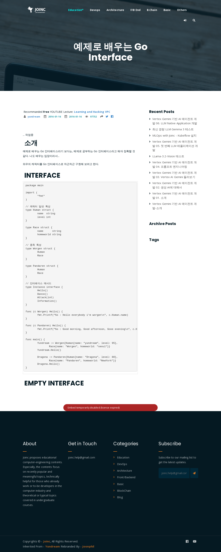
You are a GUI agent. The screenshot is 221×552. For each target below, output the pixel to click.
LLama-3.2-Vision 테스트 (168, 156)
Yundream (53, 546)
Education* (76, 10)
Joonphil (88, 546)
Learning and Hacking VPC (92, 112)
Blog (120, 497)
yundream (32, 116)
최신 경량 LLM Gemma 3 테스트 (173, 129)
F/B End (135, 10)
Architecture (115, 10)
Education (123, 457)
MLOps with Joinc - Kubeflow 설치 (174, 135)
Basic (167, 10)
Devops (95, 10)
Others (182, 10)
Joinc (46, 541)
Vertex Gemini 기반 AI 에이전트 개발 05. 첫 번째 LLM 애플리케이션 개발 (175, 146)
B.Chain (152, 10)
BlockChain (124, 490)
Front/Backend (126, 477)
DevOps (122, 464)
